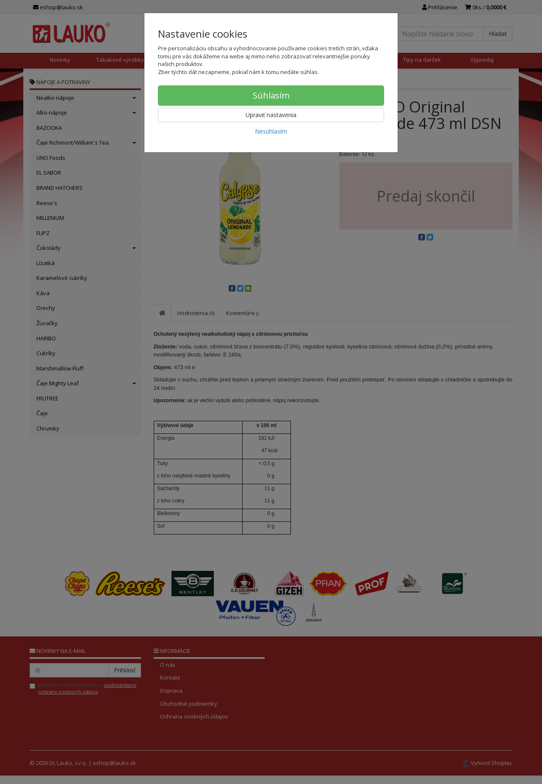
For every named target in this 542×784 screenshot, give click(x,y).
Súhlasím (271, 95)
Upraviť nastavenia (271, 115)
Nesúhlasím (271, 131)
